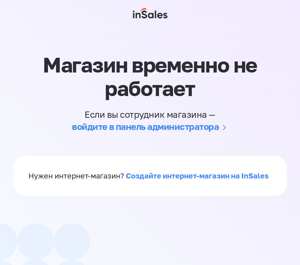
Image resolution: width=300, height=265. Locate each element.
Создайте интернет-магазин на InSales (197, 175)
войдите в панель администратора (145, 126)
